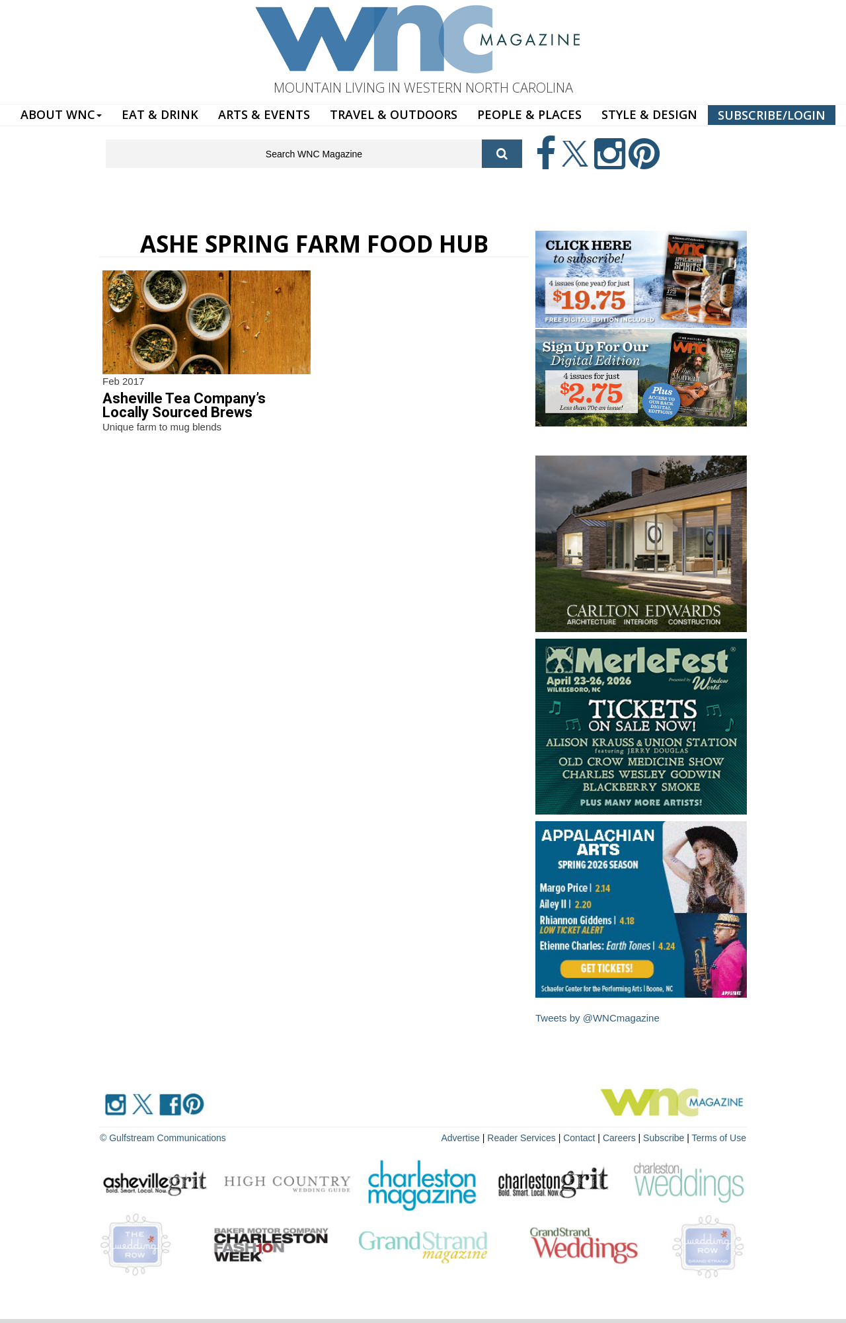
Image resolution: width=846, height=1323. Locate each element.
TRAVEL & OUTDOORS (393, 114)
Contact (579, 1138)
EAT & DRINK (160, 114)
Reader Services (521, 1138)
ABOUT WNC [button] (61, 114)
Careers (619, 1138)
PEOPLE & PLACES (529, 114)
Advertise (461, 1138)
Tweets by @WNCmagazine (597, 1017)
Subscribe (665, 1138)
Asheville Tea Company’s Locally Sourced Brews (184, 405)
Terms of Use (719, 1138)
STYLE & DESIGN (649, 114)
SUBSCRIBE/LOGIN (772, 115)
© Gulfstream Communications (163, 1138)
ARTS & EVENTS (264, 114)
